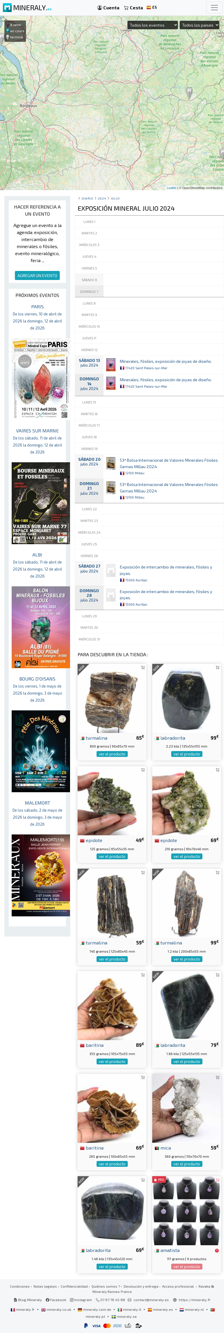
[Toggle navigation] (214, 7)
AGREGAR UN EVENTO (37, 275)
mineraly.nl (192, 1309)
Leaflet (171, 188)
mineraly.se (124, 1316)
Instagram (81, 1300)
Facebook (56, 1300)
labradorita (170, 738)
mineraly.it (130, 1309)
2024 (102, 198)
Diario (87, 198)
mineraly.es (161, 1309)
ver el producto (112, 754)
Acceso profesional (178, 1286)
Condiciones (20, 1286)
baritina (92, 1045)
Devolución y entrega (141, 1286)
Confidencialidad (74, 1286)
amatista (167, 1250)
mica (163, 1147)
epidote (91, 840)
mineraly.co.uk (56, 1309)
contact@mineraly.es (151, 1300)
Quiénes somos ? (106, 1286)
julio (115, 198)
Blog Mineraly (28, 1300)
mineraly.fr (23, 1309)
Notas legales (45, 1286)
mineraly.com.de (95, 1309)
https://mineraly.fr (195, 1300)
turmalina (93, 738)
